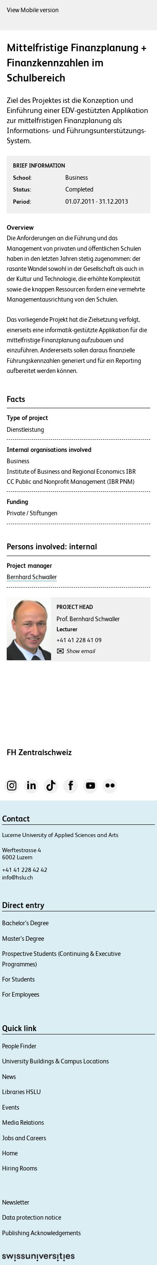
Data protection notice (31, 1217)
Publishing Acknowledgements (41, 1232)
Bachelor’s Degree (25, 922)
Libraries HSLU (21, 1091)
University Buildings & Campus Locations (55, 1061)
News (9, 1076)
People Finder (19, 1046)
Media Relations (23, 1122)
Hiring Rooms (19, 1168)
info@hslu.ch (17, 877)
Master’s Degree (23, 938)
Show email (81, 651)
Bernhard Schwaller (32, 577)
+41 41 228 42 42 (24, 869)
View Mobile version (33, 9)
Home (10, 1153)
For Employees (20, 994)
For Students (18, 979)
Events (10, 1107)
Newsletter (15, 1202)
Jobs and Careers (24, 1138)
